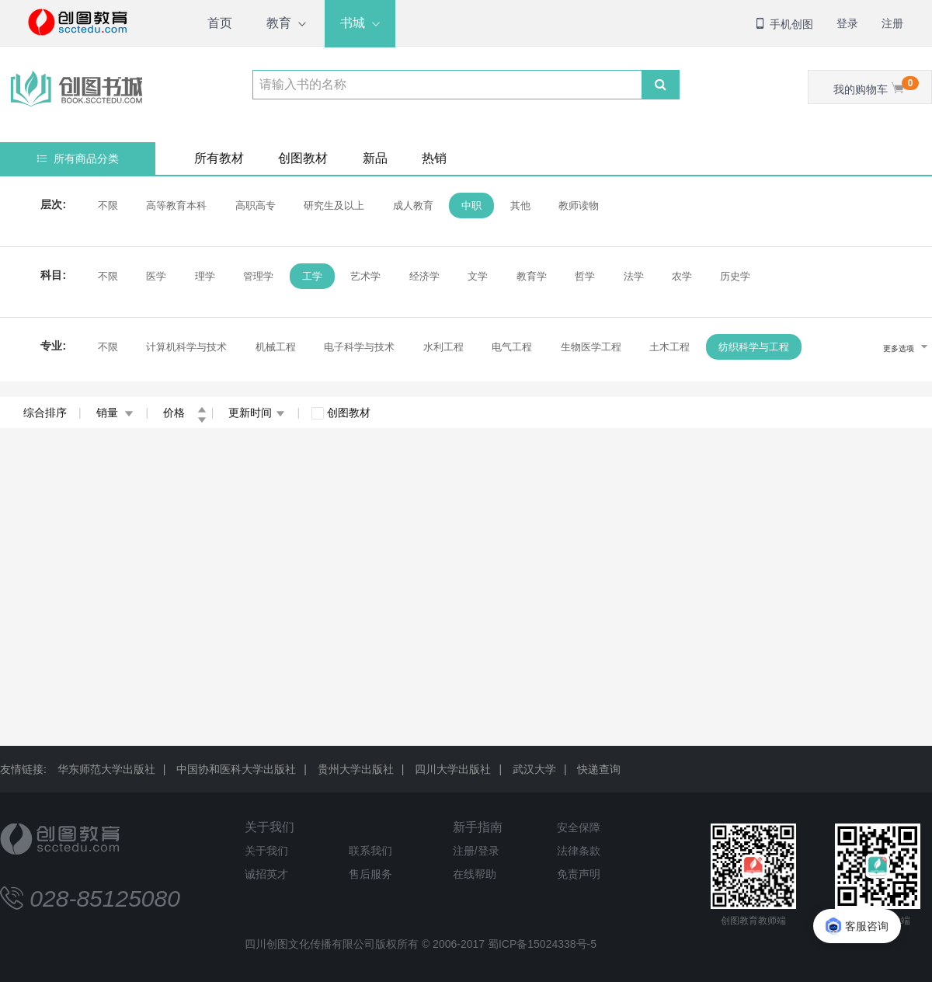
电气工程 (512, 347)
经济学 (424, 276)
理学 (205, 276)
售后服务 (370, 874)
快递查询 (599, 769)
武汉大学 (534, 769)
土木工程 (669, 347)
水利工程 (443, 347)
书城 (352, 23)
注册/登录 (476, 850)
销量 (115, 412)
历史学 (735, 276)
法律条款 (578, 850)
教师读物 (578, 205)
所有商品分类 (78, 158)
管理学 (258, 276)
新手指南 (478, 827)
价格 (185, 412)
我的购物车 (876, 86)
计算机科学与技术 (186, 347)
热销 (434, 158)
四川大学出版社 (453, 769)
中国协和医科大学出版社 (236, 769)
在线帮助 (474, 874)
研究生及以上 (334, 205)
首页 (219, 23)
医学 (156, 276)
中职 (471, 205)
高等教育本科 (176, 205)
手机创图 (783, 24)
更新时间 (256, 412)
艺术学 (365, 276)
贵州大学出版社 (356, 769)
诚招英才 (266, 874)
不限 (108, 205)
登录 (847, 23)
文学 (478, 276)
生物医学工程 (591, 347)
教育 (278, 23)
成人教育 (413, 205)
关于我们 (269, 827)
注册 (892, 23)
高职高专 (255, 205)
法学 (634, 276)
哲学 (585, 276)
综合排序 (45, 412)
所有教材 (219, 158)
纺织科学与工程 (753, 347)
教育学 (531, 276)
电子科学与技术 (359, 347)
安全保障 (578, 827)
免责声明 (578, 874)
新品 (375, 158)
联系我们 (370, 850)
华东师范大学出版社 (106, 769)
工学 (312, 276)
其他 (520, 205)
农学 (682, 276)
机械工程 (276, 347)
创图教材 (303, 158)
